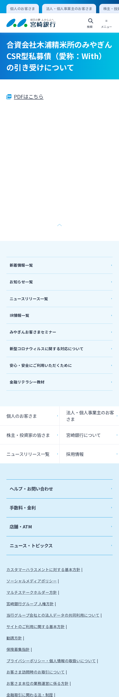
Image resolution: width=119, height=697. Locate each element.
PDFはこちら (28, 96)
